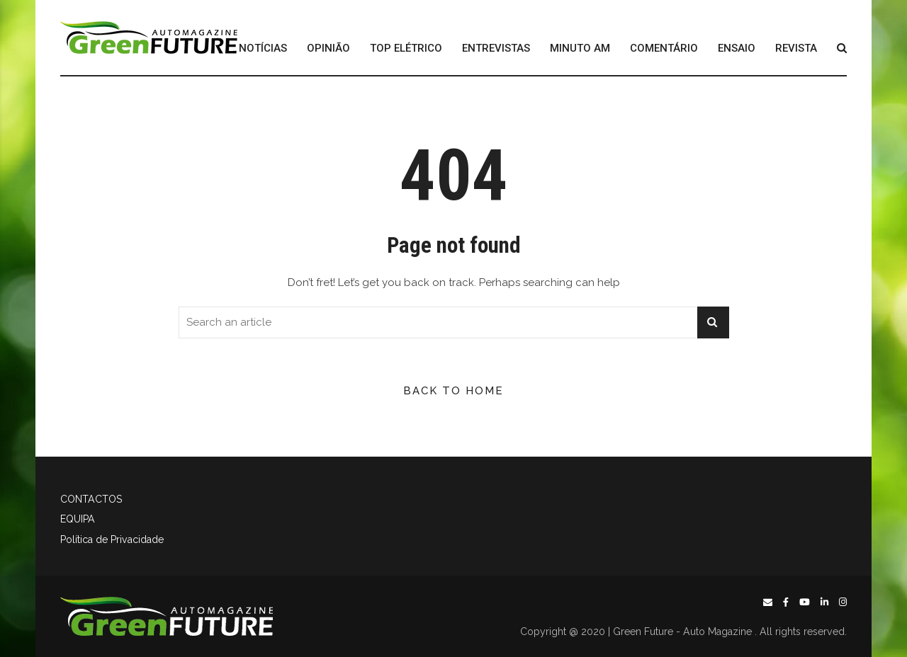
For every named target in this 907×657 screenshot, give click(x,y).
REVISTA (796, 48)
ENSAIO (736, 48)
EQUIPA (77, 519)
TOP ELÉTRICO (406, 48)
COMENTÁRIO (664, 48)
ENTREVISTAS (496, 48)
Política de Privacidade (112, 539)
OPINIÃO (328, 48)
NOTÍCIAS (263, 48)
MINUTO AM (580, 48)
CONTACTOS (91, 499)
